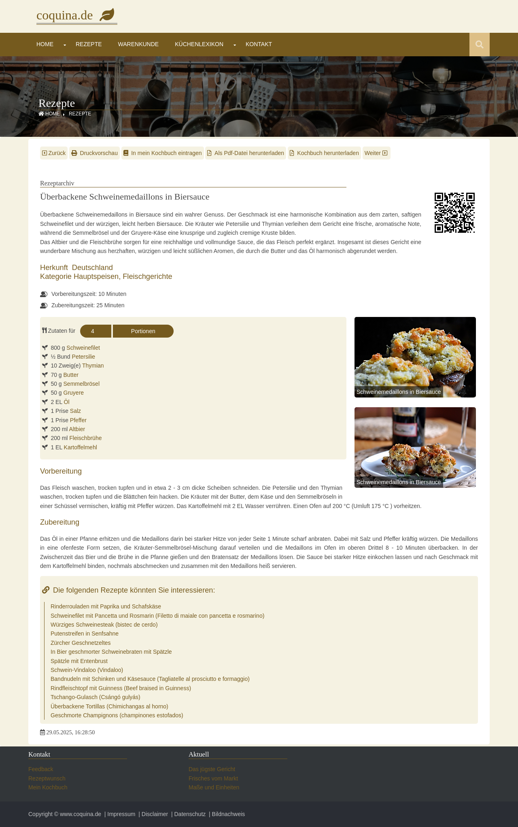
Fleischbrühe (85, 438)
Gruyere (74, 392)
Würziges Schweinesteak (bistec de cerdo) (104, 624)
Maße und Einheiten (214, 787)
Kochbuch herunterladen (324, 153)
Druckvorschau (94, 153)
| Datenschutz (188, 814)
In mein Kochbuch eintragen (162, 153)
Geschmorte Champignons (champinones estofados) (117, 715)
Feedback (40, 769)
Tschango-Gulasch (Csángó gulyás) (95, 697)
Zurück (54, 153)
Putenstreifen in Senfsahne (85, 633)
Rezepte (89, 44)
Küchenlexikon (199, 44)
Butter (71, 375)
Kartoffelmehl (80, 447)
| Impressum (119, 814)
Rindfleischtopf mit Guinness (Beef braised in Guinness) (121, 688)
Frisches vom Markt (213, 778)
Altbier (77, 429)
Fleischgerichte (147, 276)
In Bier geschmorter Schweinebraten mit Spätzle (111, 651)
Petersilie (84, 356)
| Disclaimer (152, 814)
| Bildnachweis (226, 814)
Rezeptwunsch (47, 778)
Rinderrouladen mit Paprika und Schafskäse (106, 606)
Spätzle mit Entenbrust (79, 661)
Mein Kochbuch (48, 787)
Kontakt (259, 44)
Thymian (93, 365)
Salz (75, 411)
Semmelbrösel (82, 384)
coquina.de (76, 15)
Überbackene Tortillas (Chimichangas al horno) (109, 706)
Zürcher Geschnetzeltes (81, 643)
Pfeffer (78, 420)
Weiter (377, 153)
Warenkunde (138, 44)
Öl (67, 402)
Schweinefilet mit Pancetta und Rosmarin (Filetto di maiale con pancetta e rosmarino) (157, 615)
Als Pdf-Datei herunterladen (245, 153)
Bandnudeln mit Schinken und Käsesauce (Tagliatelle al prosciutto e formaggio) (150, 679)
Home (44, 44)
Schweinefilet (83, 347)
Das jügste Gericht (212, 769)
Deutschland (92, 268)
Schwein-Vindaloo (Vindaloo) (87, 670)
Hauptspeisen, (98, 276)
